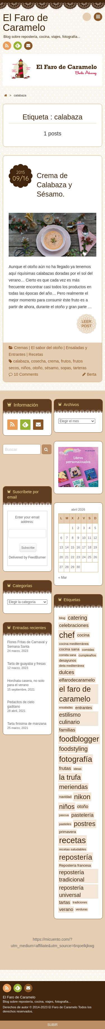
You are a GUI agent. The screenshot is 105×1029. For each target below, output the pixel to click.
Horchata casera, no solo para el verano (25, 683)
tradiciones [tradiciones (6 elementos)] (80, 902)
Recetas (36, 354)
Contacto (27, 46)
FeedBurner (37, 557)
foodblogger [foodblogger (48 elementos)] (79, 739)
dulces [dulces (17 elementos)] (66, 672)
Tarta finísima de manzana (26, 724)
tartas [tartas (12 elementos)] (64, 902)
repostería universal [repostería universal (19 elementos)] (71, 891)
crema (53, 361)
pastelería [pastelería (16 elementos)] (82, 815)
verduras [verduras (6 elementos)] (81, 909)
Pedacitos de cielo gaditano (20, 704)
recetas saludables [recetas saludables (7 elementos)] (72, 849)
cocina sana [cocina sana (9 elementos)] (69, 649)
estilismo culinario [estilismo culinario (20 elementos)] (70, 718)
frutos (66, 361)
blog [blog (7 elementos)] (62, 618)
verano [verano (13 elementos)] (66, 909)
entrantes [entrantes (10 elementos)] (83, 707)
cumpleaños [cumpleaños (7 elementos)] (87, 655)
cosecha (38, 361)
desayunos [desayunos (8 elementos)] (67, 661)
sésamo (51, 368)
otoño (38, 368)
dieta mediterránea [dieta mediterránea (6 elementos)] (71, 665)
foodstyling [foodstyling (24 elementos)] (73, 749)
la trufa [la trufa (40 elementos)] (70, 777)
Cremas (21, 347)
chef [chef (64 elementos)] (66, 635)
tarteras (79, 368)
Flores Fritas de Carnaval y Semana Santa (27, 644)
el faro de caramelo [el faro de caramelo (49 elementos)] (75, 694)
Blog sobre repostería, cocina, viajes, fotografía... (37, 1001)
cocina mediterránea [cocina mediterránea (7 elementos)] (73, 643)
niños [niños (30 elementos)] (66, 806)
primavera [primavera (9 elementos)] (67, 832)
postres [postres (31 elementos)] (84, 823)
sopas (65, 368)
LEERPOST (86, 324)
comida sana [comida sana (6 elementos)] (67, 655)
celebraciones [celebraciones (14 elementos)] (73, 625)
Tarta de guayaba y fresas (26, 664)
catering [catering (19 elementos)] (77, 618)
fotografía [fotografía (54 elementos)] (75, 759)
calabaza (21, 361)
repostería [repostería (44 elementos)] (75, 857)
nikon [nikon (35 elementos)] (82, 796)
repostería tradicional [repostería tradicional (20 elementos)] (71, 876)
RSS (6, 46)
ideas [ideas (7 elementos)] (77, 768)
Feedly (17, 46)
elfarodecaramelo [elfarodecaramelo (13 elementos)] (77, 679)
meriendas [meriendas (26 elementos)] (73, 786)
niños (25, 368)
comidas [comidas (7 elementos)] (88, 649)
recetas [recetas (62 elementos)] (72, 840)
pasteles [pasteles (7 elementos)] (65, 824)
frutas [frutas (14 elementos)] (65, 768)
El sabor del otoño (47, 347)
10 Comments (26, 374)
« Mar (62, 578)
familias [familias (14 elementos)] (67, 730)
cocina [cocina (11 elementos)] (83, 635)
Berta (91, 374)
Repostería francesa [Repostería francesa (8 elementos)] (75, 866)
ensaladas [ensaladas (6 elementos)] (66, 707)
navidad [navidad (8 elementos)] (65, 797)
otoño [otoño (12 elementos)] (82, 806)
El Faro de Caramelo (19, 997)
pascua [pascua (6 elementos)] (64, 815)
